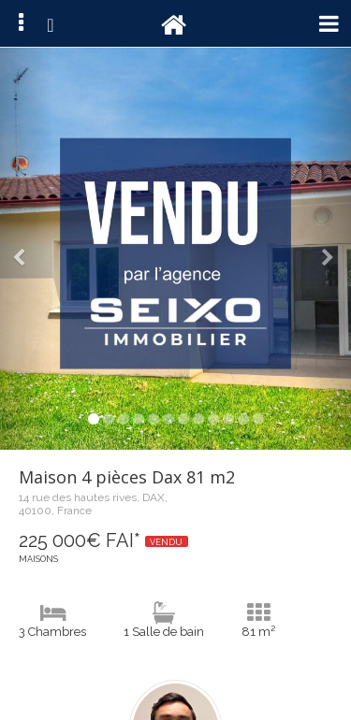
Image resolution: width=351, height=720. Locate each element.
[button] (26, 249)
